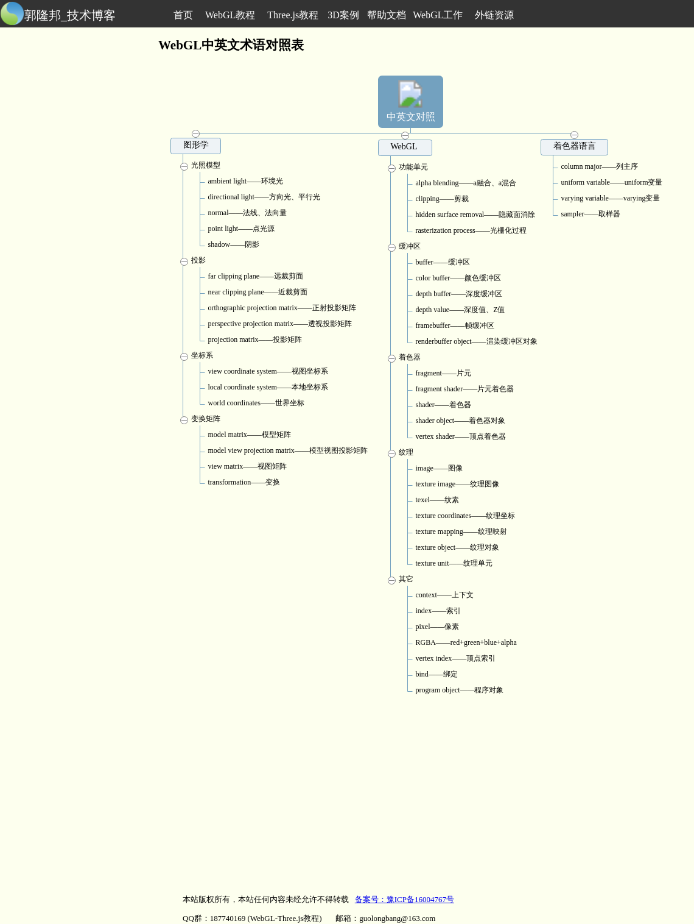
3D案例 (343, 15)
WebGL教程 (230, 15)
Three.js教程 (292, 15)
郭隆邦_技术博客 (70, 15)
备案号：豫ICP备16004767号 (404, 899)
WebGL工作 (438, 15)
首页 (183, 15)
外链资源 (494, 15)
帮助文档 (386, 15)
